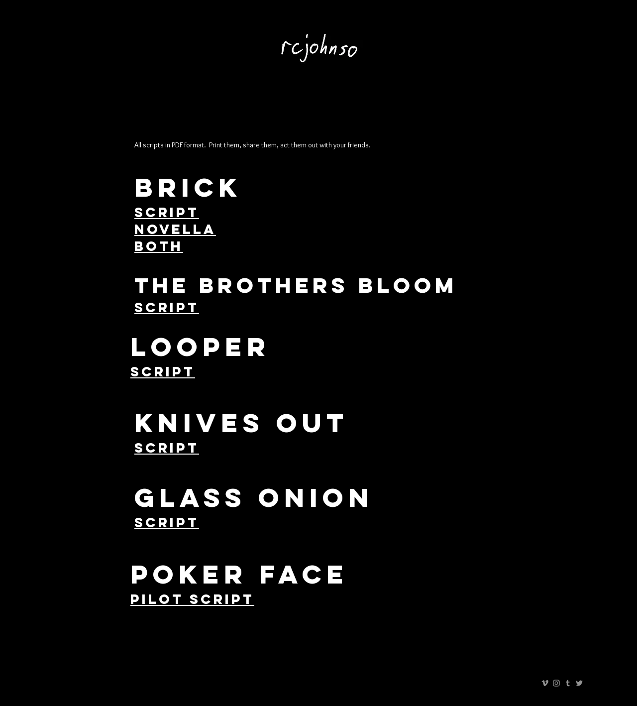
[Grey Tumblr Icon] (567, 683)
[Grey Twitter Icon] (579, 683)
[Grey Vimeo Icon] (544, 683)
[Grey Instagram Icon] (556, 683)
